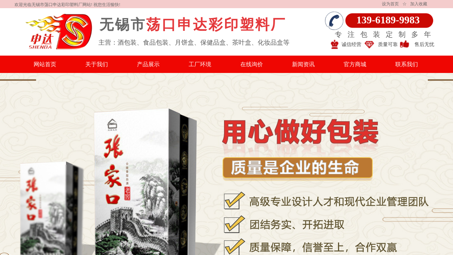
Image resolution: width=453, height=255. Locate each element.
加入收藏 (418, 3)
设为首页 (390, 3)
